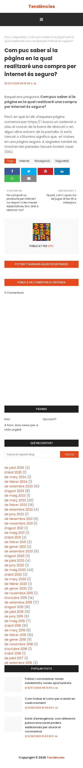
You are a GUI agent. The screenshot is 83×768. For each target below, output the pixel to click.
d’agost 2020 (14, 556)
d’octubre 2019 (15, 598)
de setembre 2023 (18, 486)
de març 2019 (14, 630)
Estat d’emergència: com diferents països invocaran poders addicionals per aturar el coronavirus (50, 725)
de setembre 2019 (18, 602)
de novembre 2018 (18, 644)
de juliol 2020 (14, 560)
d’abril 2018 (12, 653)
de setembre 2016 (18, 663)
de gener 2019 (15, 639)
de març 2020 (15, 579)
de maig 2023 (14, 495)
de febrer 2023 (15, 505)
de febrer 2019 (15, 635)
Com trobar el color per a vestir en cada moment (50, 701)
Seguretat (19, 37)
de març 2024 (15, 477)
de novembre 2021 (18, 523)
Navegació (42, 161)
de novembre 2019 (18, 593)
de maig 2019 (14, 621)
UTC (50, 246)
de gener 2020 (15, 588)
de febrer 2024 (15, 481)
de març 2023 (15, 500)
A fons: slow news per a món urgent (21, 427)
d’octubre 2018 (15, 649)
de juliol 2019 (13, 611)
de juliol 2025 (14, 467)
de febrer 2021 (15, 542)
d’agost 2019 (13, 607)
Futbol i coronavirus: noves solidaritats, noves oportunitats (48, 681)
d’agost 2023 (14, 491)
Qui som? (49, 419)
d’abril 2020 (13, 574)
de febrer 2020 (15, 584)
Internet (24, 161)
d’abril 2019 (12, 625)
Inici (7, 37)
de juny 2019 (13, 616)
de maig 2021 (14, 533)
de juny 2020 (14, 565)
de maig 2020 (15, 570)
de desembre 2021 (18, 519)
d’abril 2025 (13, 472)
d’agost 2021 (13, 528)
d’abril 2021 (12, 537)
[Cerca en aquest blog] (32, 454)
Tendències (41, 6)
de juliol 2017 (13, 658)
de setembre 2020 (18, 551)
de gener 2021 (15, 546)
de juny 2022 (14, 514)
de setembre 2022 (18, 509)
